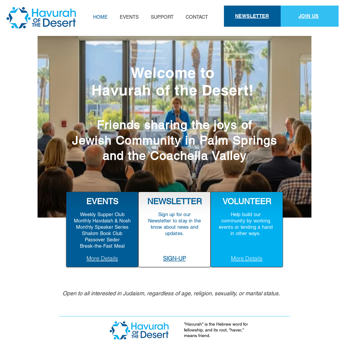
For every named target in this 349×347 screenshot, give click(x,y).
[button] (162, 17)
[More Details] (102, 258)
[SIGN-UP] (174, 258)
